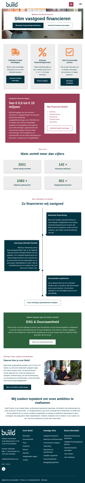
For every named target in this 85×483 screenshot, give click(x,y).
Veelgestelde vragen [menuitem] (30, 456)
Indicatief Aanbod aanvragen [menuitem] (70, 449)
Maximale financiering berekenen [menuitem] (72, 437)
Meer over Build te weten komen (17, 387)
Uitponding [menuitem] (47, 446)
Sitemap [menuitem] (44, 480)
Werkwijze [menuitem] (26, 436)
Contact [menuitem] (25, 460)
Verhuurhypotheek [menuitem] (49, 459)
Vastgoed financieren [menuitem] (50, 436)
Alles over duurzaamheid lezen (42, 342)
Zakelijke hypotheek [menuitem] (50, 455)
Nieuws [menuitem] (25, 449)
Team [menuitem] (25, 443)
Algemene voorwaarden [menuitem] (10, 480)
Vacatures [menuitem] (26, 446)
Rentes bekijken (42, 81)
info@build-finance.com (10, 459)
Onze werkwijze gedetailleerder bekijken (42, 302)
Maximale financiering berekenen (28, 25)
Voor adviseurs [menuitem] (69, 457)
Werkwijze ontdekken (69, 82)
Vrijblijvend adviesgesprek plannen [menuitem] (73, 443)
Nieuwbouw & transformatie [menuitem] (48, 451)
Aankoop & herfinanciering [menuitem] (52, 439)
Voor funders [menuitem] (68, 454)
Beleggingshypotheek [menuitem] (51, 462)
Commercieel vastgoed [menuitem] (51, 443)
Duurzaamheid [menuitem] (28, 439)
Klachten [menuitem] (26, 453)
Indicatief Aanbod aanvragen (58, 25)
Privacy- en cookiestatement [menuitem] (30, 480)
